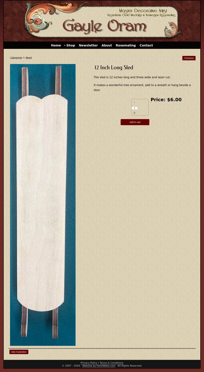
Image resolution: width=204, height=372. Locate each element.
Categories (16, 57)
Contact (146, 45)
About (107, 45)
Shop (70, 45)
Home (56, 45)
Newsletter (88, 45)
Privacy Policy (89, 362)
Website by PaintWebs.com (98, 365)
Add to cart (135, 122)
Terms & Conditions (111, 362)
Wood (29, 57)
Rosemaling (126, 45)
